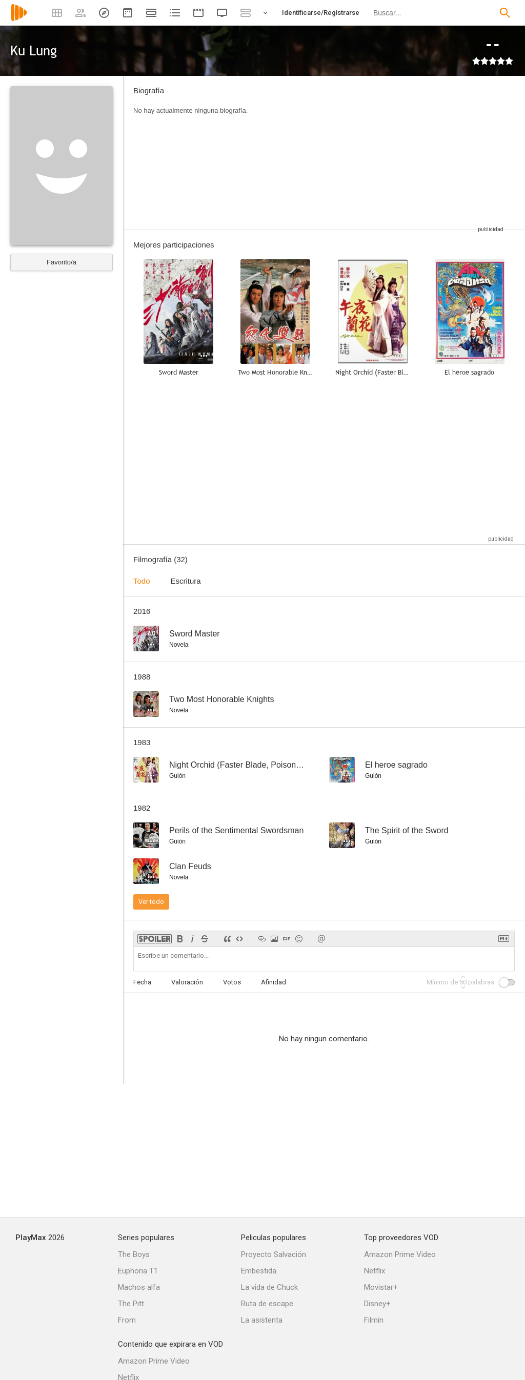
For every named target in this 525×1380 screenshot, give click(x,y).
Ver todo (151, 901)
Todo (141, 580)
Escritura (186, 580)
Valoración (187, 982)
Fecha (142, 982)
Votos (232, 982)
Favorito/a (61, 262)
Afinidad (273, 982)
